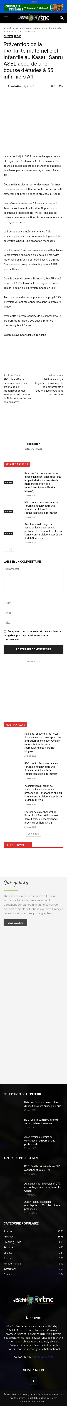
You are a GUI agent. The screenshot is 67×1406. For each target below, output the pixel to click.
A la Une (8, 482)
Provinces (10, 53)
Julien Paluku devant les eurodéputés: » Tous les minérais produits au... (43, 1205)
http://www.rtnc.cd (33, 449)
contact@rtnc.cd (43, 1356)
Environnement (27, 35)
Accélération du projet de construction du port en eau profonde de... (39, 1141)
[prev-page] (6, 549)
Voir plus (33, 833)
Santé (7, 35)
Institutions (29, 44)
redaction (16, 86)
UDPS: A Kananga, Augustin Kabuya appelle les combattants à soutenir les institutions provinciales (49, 387)
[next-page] (11, 549)
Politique (9, 27)
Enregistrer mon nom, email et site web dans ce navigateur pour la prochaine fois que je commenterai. (32, 635)
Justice (48, 35)
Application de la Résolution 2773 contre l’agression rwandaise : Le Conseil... (43, 1187)
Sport (41, 27)
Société (26, 27)
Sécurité (9, 44)
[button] (6, 18)
